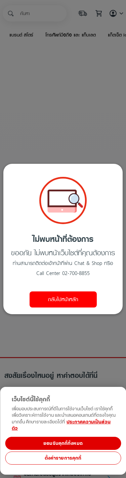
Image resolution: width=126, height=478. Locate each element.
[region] (63, 455)
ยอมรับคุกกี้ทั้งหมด (63, 443)
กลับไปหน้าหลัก (63, 299)
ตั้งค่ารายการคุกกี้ (63, 458)
